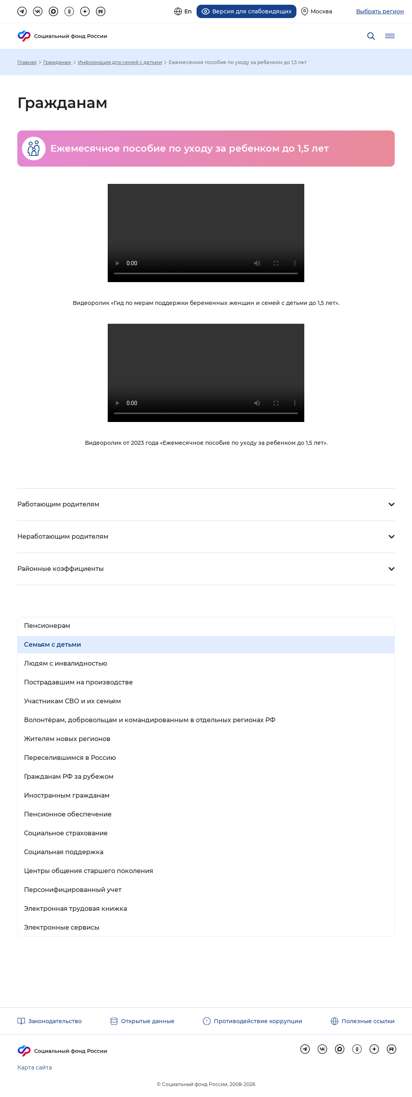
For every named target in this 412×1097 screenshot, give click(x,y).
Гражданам (57, 62)
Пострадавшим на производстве (78, 682)
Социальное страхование (66, 833)
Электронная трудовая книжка (75, 908)
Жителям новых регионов (67, 738)
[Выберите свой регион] (316, 11)
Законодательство (55, 1020)
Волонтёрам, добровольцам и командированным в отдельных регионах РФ (150, 719)
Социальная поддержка (63, 851)
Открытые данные (148, 1020)
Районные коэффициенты (60, 568)
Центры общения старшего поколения (88, 870)
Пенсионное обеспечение (68, 814)
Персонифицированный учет (72, 889)
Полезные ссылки (368, 1020)
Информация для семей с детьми (120, 62)
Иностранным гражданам (67, 795)
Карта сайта (34, 1067)
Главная (27, 62)
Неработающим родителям (63, 536)
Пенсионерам (47, 625)
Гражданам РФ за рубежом (69, 776)
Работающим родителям (58, 504)
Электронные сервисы (61, 927)
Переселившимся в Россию (70, 757)
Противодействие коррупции (258, 1020)
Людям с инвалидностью (65, 663)
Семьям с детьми (52, 644)
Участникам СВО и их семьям (72, 700)
